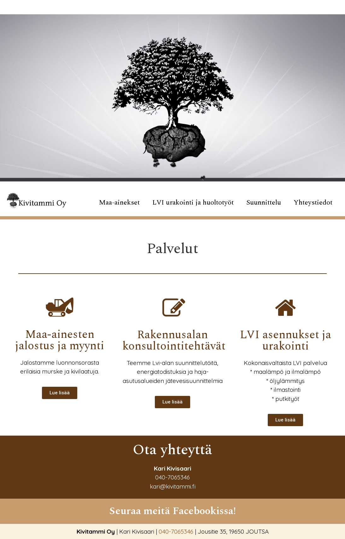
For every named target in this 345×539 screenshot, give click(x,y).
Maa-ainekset (119, 202)
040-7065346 (172, 477)
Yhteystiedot (313, 202)
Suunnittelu (263, 202)
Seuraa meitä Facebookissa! (172, 511)
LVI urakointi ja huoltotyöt (193, 202)
